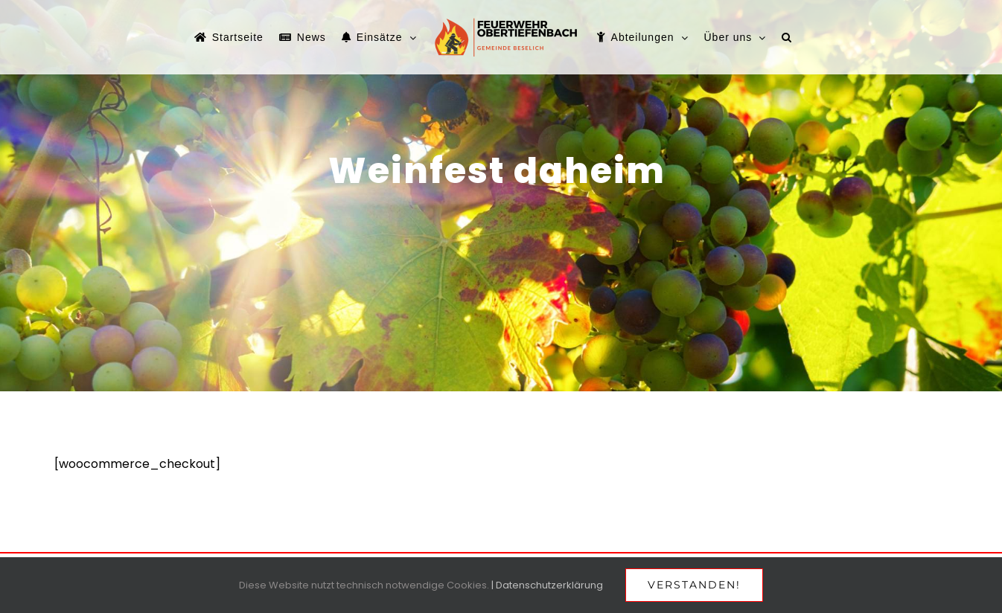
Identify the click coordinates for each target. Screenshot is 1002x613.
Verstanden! (694, 584)
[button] (787, 37)
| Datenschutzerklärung (547, 585)
